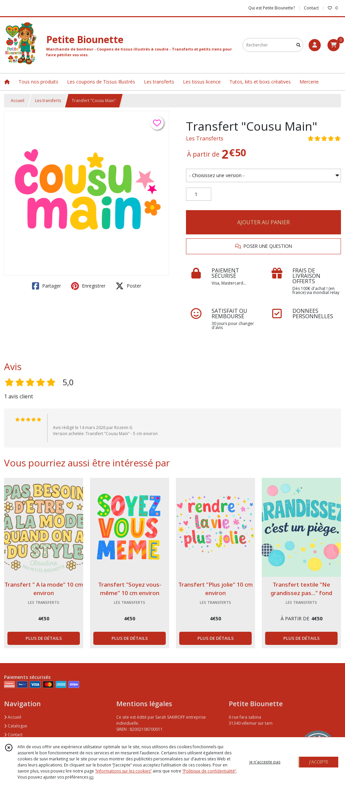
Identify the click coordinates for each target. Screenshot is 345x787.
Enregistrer (88, 286)
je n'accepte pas (264, 762)
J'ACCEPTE (318, 762)
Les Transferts (204, 138)
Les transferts (48, 100)
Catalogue (15, 726)
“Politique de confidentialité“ (209, 771)
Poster (128, 286)
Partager (46, 286)
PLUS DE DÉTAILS (44, 638)
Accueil (17, 100)
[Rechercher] (298, 45)
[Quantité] (198, 194)
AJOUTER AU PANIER (263, 222)
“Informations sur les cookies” (123, 771)
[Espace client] (314, 45)
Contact (311, 8)
